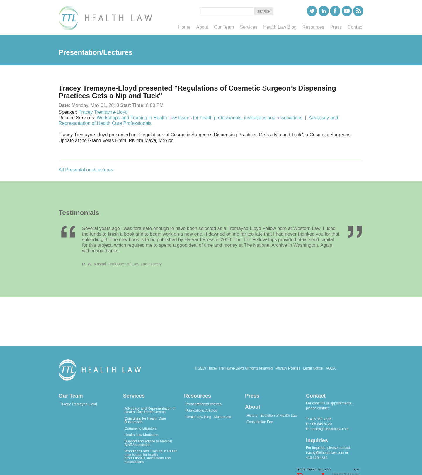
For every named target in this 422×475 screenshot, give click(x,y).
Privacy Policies (288, 368)
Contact (316, 396)
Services (134, 396)
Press (252, 396)
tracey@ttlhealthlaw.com (329, 429)
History (251, 415)
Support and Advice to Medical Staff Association (148, 443)
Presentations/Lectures (204, 404)
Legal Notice (313, 368)
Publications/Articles (201, 410)
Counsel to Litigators (140, 428)
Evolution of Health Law (278, 415)
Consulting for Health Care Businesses (145, 420)
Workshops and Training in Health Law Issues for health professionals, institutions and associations (199, 117)
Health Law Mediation (141, 435)
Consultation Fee (259, 422)
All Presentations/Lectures (86, 169)
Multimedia (222, 417)
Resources (197, 396)
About (252, 407)
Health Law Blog (198, 417)
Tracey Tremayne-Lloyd (103, 112)
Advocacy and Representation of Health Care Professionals (150, 410)
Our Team (71, 396)
